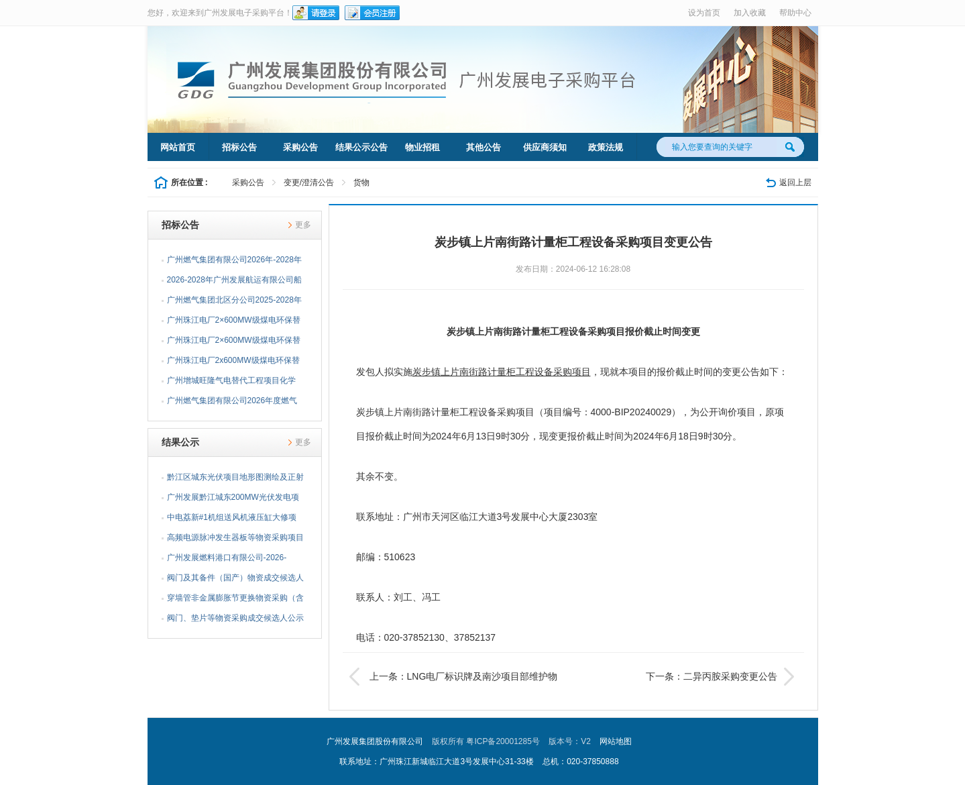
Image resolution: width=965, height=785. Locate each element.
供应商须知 (545, 147)
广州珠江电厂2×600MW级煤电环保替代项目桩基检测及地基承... (233, 342)
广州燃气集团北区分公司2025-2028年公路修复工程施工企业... (234, 302)
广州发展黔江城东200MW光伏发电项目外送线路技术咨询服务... (233, 499)
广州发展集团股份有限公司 (375, 741)
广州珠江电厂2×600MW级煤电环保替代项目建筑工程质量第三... (233, 322)
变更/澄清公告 (309, 182)
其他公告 (483, 147)
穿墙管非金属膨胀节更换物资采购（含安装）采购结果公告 (235, 600)
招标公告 (239, 147)
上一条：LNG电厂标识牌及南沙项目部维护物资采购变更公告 (453, 676)
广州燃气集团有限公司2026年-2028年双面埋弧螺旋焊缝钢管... (234, 262)
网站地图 (616, 741)
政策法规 (605, 147)
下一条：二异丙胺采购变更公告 (721, 676)
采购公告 (300, 147)
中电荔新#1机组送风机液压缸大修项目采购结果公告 (231, 520)
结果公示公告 (361, 147)
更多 (303, 224)
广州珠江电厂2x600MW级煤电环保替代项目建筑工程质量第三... (233, 363)
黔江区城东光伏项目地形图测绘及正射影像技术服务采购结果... (235, 479)
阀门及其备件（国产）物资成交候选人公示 (235, 580)
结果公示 (180, 442)
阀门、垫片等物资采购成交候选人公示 (235, 618)
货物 (361, 182)
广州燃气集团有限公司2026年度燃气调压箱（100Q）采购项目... (232, 403)
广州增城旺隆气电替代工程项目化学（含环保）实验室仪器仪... (231, 383)
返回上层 (795, 182)
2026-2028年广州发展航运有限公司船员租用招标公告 (234, 282)
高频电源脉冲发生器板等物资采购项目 (235, 537)
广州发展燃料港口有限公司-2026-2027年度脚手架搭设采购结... (227, 560)
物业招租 (422, 147)
